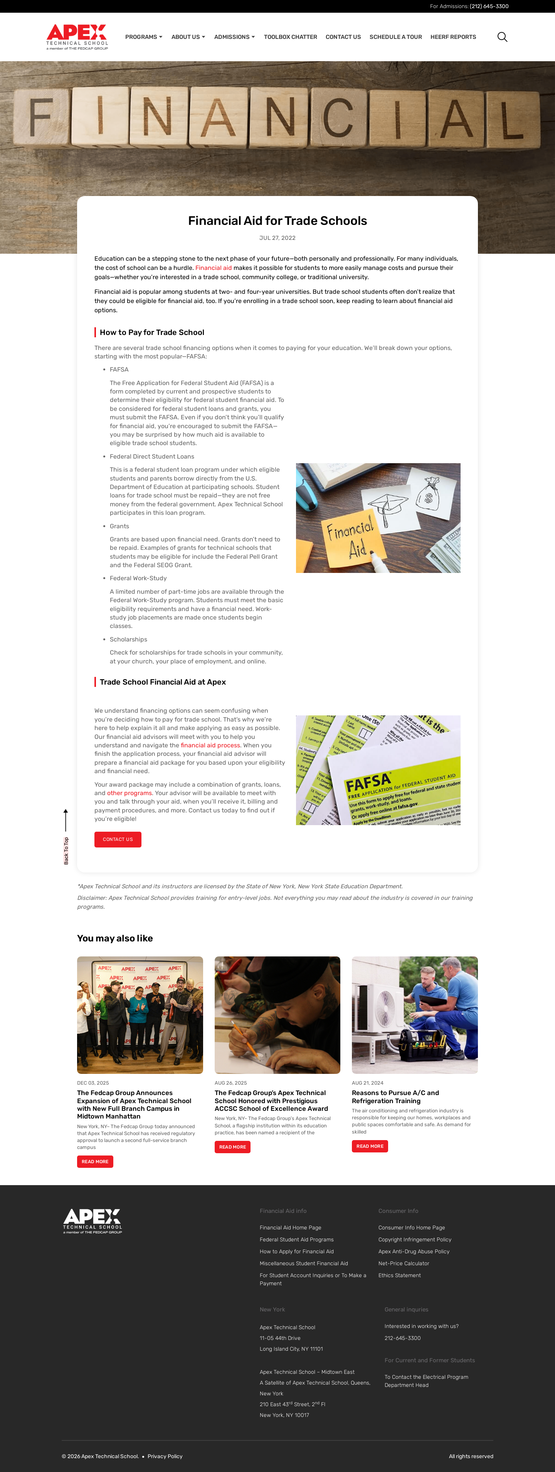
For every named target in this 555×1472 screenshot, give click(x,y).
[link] (92, 1221)
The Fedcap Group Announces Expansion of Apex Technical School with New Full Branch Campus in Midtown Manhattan (134, 1104)
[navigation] (318, 1338)
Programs (144, 37)
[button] (496, 36)
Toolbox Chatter (290, 36)
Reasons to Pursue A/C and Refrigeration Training (395, 1096)
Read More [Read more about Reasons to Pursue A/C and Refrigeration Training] (370, 1146)
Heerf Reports (453, 36)
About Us (189, 37)
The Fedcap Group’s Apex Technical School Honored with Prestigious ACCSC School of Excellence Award (271, 1100)
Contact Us (343, 36)
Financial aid (213, 267)
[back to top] (66, 850)
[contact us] (117, 839)
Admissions (235, 37)
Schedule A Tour (396, 36)
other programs (129, 793)
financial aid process (210, 745)
